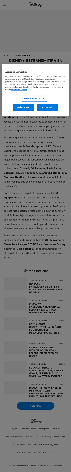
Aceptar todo (47, 107)
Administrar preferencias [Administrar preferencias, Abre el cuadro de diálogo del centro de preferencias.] (34, 98)
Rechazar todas (23, 107)
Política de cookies (19, 90)
